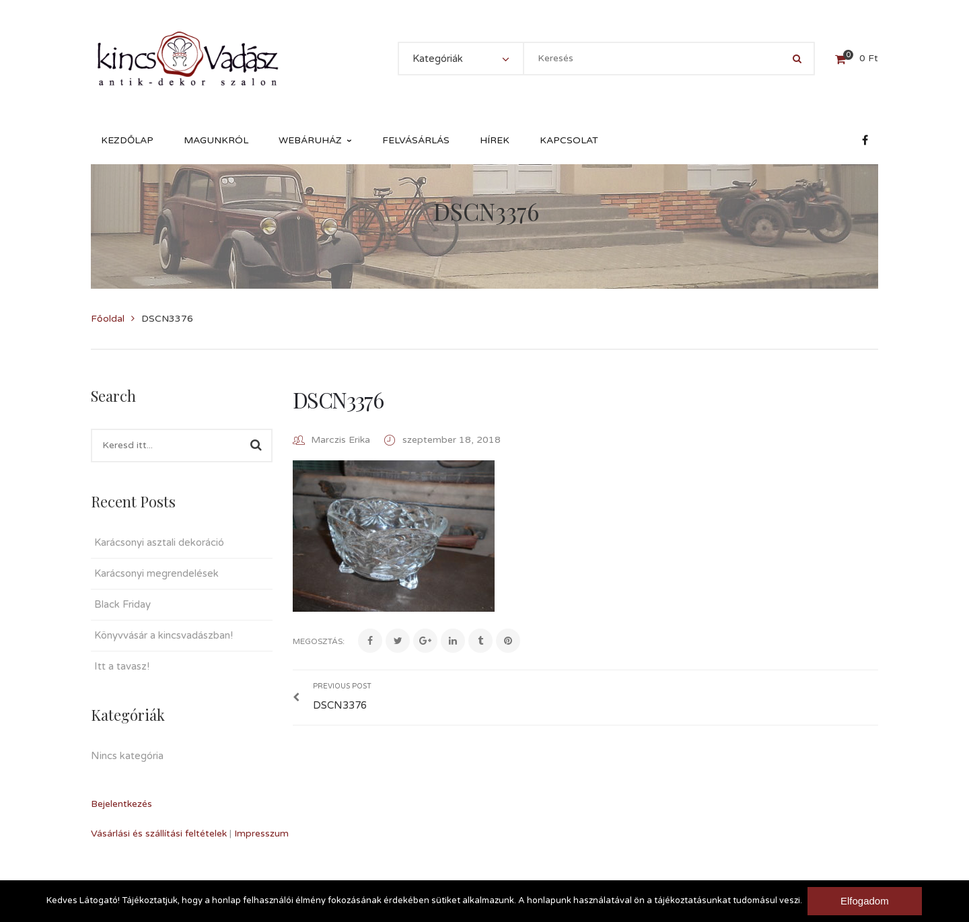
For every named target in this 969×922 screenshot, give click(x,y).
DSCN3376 (338, 399)
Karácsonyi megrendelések (156, 573)
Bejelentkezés (121, 804)
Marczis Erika (340, 440)
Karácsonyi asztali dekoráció (159, 542)
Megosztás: (319, 641)
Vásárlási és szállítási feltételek (159, 833)
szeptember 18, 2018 (451, 440)
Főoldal (107, 318)
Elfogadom (866, 901)
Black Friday (122, 604)
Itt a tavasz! (121, 666)
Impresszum (261, 833)
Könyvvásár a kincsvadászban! (163, 635)
